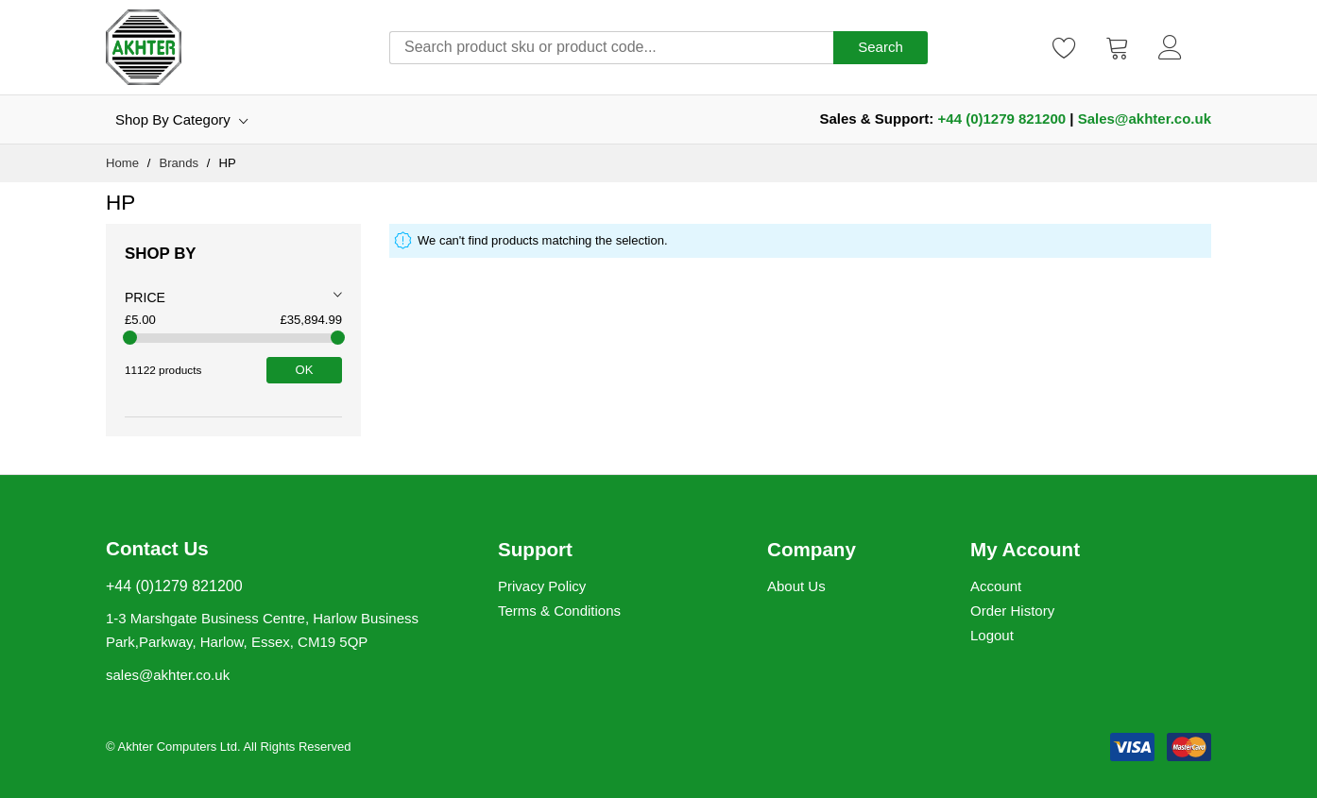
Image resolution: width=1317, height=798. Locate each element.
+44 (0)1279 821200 (1002, 118)
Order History (1012, 611)
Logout (992, 635)
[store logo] (143, 47)
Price (145, 297)
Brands (180, 163)
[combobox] (611, 47)
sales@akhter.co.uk (168, 675)
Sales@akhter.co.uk (1144, 118)
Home (124, 163)
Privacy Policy (542, 586)
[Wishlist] (1064, 47)
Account (995, 586)
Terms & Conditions (559, 611)
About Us (796, 586)
